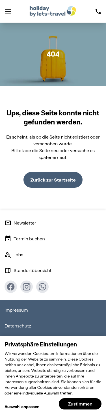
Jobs (14, 254)
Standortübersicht (28, 270)
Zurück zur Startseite (52, 180)
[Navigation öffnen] (8, 11)
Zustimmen (80, 404)
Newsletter (20, 222)
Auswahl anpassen (22, 406)
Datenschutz (18, 326)
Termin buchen (25, 238)
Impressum (16, 310)
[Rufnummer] (98, 11)
